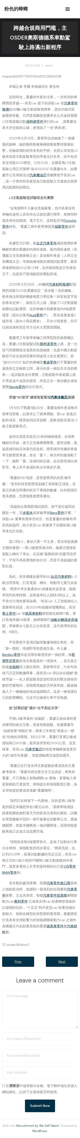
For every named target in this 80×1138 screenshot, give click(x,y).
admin (49, 65)
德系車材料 (33, 613)
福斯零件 (61, 226)
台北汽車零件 (46, 243)
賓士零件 (9, 613)
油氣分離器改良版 (64, 619)
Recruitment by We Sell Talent (37, 1126)
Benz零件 (57, 513)
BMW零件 (9, 872)
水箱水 (28, 513)
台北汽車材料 (61, 576)
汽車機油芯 (38, 175)
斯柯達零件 (48, 344)
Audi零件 (36, 315)
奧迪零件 (50, 362)
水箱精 (14, 667)
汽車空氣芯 (33, 749)
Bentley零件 (11, 654)
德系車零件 (55, 926)
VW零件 (70, 866)
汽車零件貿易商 (55, 895)
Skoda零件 (17, 387)
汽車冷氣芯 (59, 397)
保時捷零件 (34, 121)
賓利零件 (21, 901)
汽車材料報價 (59, 284)
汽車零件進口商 (58, 883)
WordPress (39, 1131)
